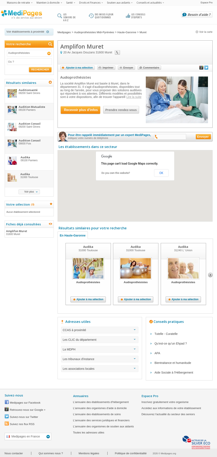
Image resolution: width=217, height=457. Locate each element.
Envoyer (128, 67)
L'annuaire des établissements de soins (97, 414)
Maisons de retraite (18, 2)
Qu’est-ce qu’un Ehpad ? (171, 343)
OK (161, 173)
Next (210, 275)
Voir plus (29, 191)
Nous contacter (14, 453)
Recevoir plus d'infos (81, 110)
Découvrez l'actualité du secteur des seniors (168, 414)
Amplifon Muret (29, 232)
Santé (69, 2)
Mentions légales (89, 453)
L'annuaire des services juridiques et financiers (101, 420)
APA (157, 353)
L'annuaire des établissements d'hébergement (101, 402)
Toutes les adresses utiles (88, 432)
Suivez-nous (14, 395)
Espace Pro (207, 2)
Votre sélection (19, 204)
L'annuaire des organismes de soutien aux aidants (103, 426)
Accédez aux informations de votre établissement (171, 408)
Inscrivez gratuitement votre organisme (165, 402)
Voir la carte (204, 31)
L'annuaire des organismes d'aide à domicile (100, 408)
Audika (88, 247)
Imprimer (108, 67)
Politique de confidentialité (131, 453)
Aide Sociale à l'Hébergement (174, 372)
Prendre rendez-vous (121, 110)
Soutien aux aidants (118, 2)
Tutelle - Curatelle (166, 333)
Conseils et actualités (149, 2)
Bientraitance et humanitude (173, 363)
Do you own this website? (115, 173)
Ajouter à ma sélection (79, 67)
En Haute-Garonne (73, 235)
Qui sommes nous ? (51, 453)
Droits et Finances (89, 2)
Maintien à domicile (48, 2)
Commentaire (151, 67)
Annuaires (80, 396)
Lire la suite (134, 97)
